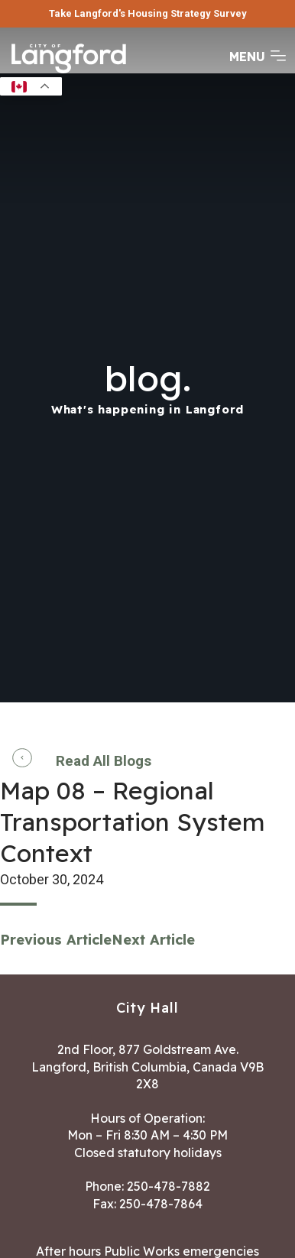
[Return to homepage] (68, 72)
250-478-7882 (168, 1186)
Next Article (153, 939)
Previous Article (56, 939)
